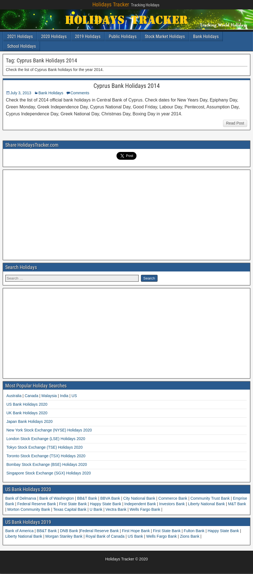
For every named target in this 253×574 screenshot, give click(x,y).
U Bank (95, 509)
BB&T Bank (87, 498)
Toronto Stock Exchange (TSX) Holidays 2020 (45, 456)
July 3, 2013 (20, 93)
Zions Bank (190, 536)
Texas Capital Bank (69, 509)
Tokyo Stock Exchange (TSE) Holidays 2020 (44, 447)
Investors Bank (172, 504)
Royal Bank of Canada (106, 536)
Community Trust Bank (210, 498)
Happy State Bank (105, 504)
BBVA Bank (110, 498)
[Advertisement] (126, 214)
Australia (13, 395)
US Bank (136, 536)
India (64, 395)
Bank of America (20, 531)
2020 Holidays (54, 36)
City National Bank (139, 498)
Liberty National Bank (206, 504)
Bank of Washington (56, 498)
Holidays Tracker (110, 4)
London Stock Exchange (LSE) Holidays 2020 (45, 438)
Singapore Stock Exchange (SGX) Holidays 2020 (48, 473)
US (74, 395)
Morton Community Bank (28, 509)
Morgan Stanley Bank (64, 536)
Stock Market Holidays (165, 36)
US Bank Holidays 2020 (26, 404)
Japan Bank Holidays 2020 (29, 421)
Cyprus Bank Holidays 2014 (126, 85)
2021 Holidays (20, 36)
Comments (79, 93)
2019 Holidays (87, 36)
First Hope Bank (136, 531)
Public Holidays (122, 36)
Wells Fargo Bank (144, 509)
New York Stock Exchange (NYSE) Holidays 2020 (49, 430)
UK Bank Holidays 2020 (26, 413)
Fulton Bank (195, 531)
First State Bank (73, 504)
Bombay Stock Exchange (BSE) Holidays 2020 (46, 464)
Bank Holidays (206, 36)
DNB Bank (69, 531)
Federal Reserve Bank (36, 504)
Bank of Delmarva (21, 498)
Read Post (235, 123)
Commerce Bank (172, 498)
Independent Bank (140, 504)
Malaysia (49, 395)
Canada (31, 395)
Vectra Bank (115, 509)
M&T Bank (236, 504)
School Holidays (21, 46)
